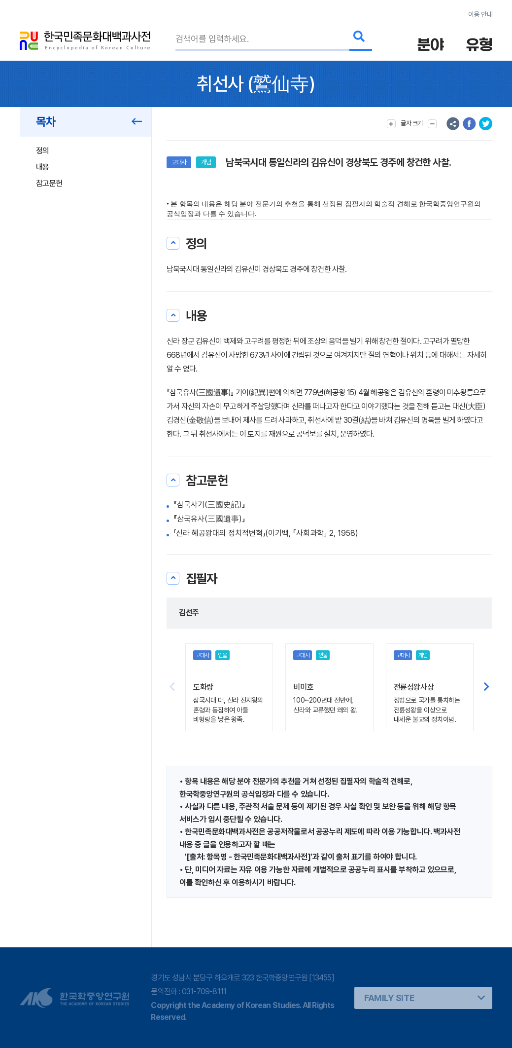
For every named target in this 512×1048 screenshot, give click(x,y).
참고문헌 (49, 183)
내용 (42, 167)
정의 (42, 150)
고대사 (178, 162)
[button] (486, 687)
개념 (206, 162)
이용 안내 (480, 14)
